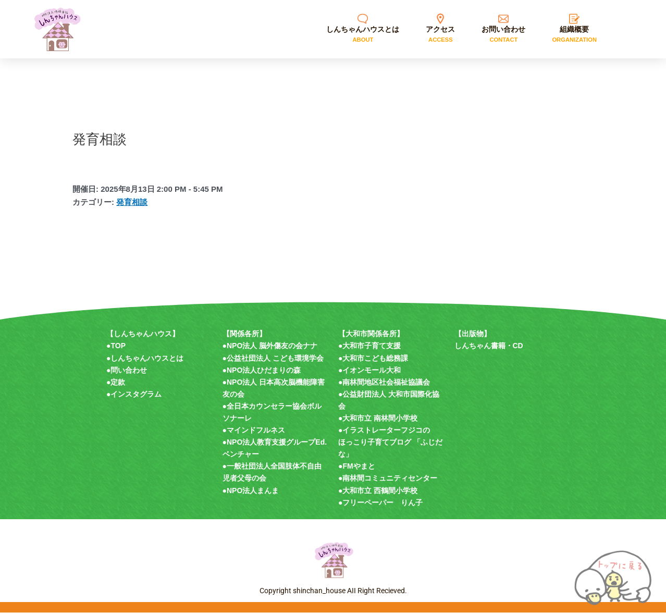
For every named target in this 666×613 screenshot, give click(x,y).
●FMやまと (356, 466)
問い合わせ (128, 370)
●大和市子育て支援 (369, 346)
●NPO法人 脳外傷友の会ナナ (270, 346)
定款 (117, 382)
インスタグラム (136, 394)
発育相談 (131, 202)
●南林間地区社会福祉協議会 (384, 382)
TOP (118, 346)
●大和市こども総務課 (373, 358)
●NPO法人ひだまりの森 (262, 370)
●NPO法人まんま (251, 490)
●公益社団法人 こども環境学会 (273, 358)
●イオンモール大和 (369, 370)
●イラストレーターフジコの (384, 430)
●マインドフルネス (254, 430)
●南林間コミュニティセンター (387, 478)
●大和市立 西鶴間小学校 (377, 490)
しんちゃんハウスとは (146, 358)
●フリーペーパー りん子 (380, 502)
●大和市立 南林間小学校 (377, 418)
